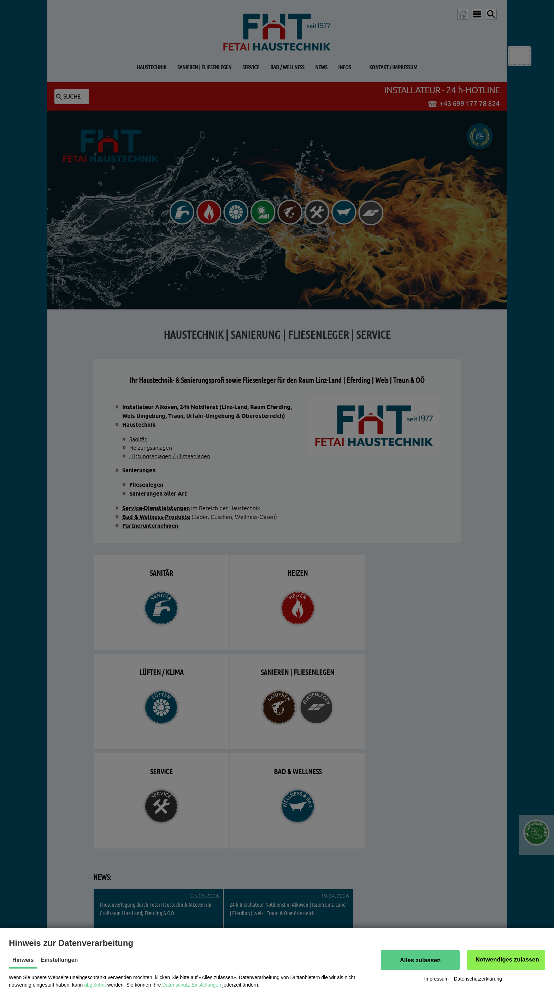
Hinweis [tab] (23, 960)
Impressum (436, 979)
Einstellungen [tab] (59, 960)
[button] (420, 959)
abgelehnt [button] (95, 985)
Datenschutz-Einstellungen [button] (191, 985)
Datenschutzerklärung (478, 979)
